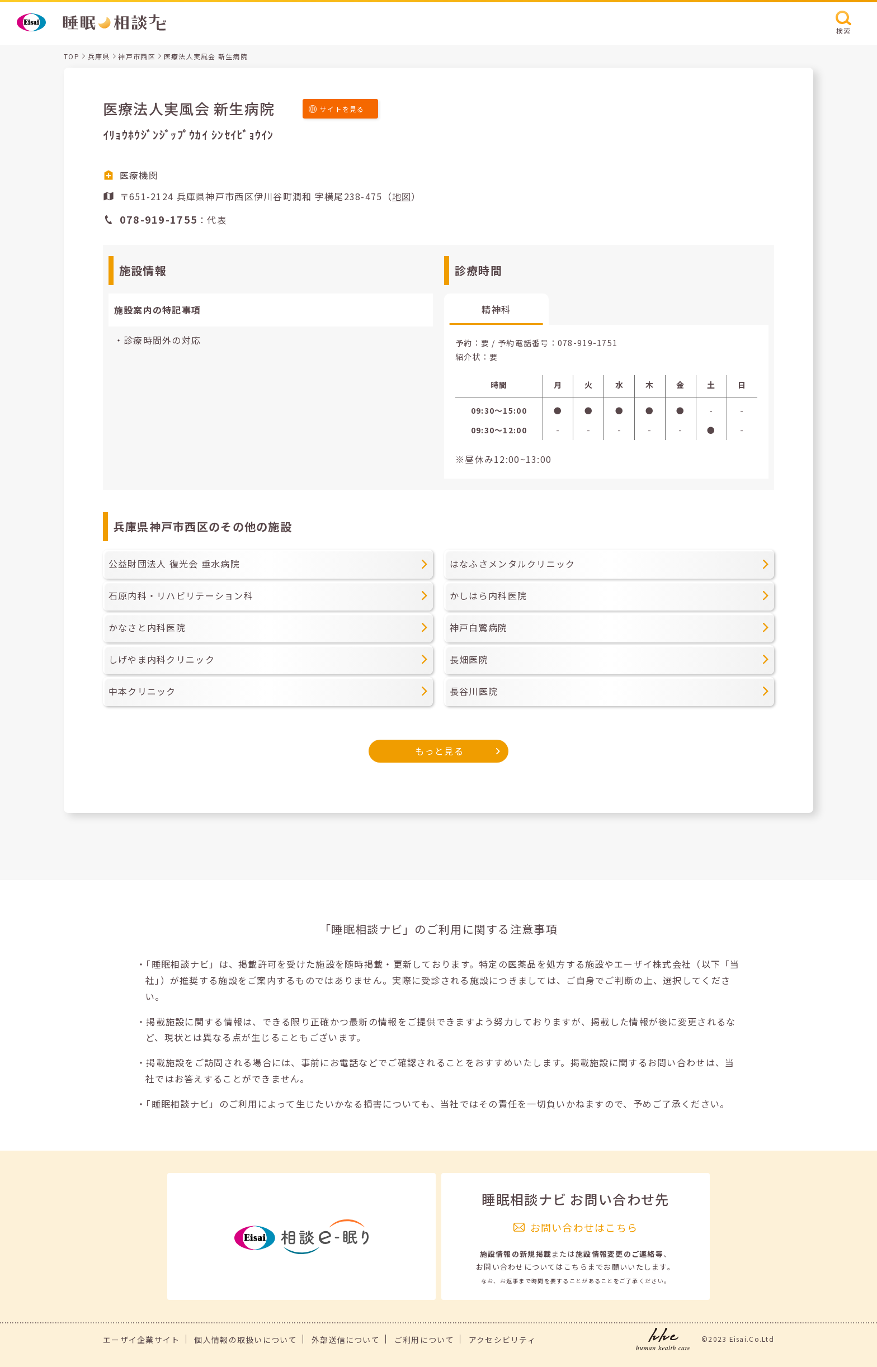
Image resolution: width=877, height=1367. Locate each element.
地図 (402, 196)
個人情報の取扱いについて (245, 1339)
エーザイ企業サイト (141, 1339)
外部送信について (346, 1339)
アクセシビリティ (502, 1339)
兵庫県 (99, 56)
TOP (71, 56)
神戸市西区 (136, 56)
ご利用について (424, 1339)
